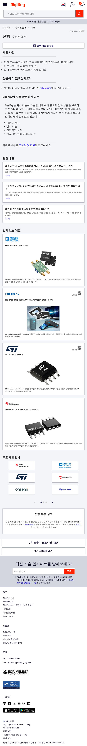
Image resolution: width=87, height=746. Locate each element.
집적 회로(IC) (20, 28)
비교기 (78, 524)
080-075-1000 (11, 658)
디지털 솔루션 (9, 613)
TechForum (44, 88)
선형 (33, 28)
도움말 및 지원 (27, 145)
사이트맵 (7, 609)
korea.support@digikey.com (17, 662)
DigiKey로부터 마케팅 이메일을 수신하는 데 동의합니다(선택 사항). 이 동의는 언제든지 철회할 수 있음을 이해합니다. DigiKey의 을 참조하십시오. (45, 580)
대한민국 (8, 721)
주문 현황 (7, 635)
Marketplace (8, 602)
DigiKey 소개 (8, 598)
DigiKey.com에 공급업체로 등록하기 (18, 605)
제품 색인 (6, 28)
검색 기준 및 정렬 (45, 45)
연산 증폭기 (30, 524)
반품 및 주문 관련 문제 (12, 643)
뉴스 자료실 (8, 616)
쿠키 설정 (7, 738)
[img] (18, 5)
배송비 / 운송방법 (10, 639)
